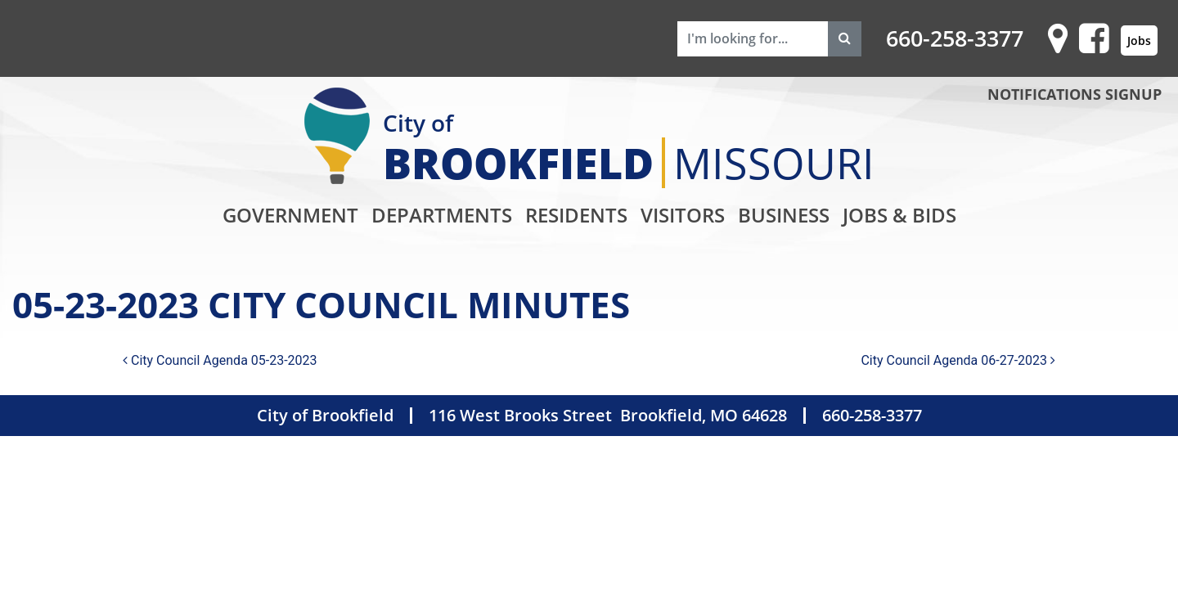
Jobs (1139, 40)
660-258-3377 (954, 38)
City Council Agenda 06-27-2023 (958, 360)
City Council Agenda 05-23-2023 (220, 360)
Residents (576, 214)
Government (290, 214)
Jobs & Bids (899, 214)
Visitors (683, 214)
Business (784, 214)
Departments (441, 214)
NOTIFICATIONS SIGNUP (1074, 94)
